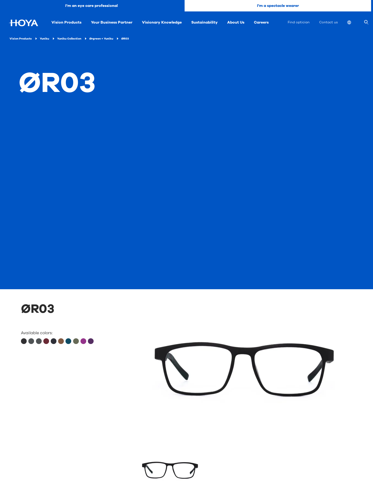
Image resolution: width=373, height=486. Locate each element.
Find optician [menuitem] (299, 22)
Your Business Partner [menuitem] (111, 22)
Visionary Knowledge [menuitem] (162, 22)
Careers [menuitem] (261, 22)
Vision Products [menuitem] (66, 22)
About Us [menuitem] (235, 22)
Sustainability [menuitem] (204, 22)
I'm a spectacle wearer (278, 5)
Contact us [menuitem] (328, 22)
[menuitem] (353, 22)
